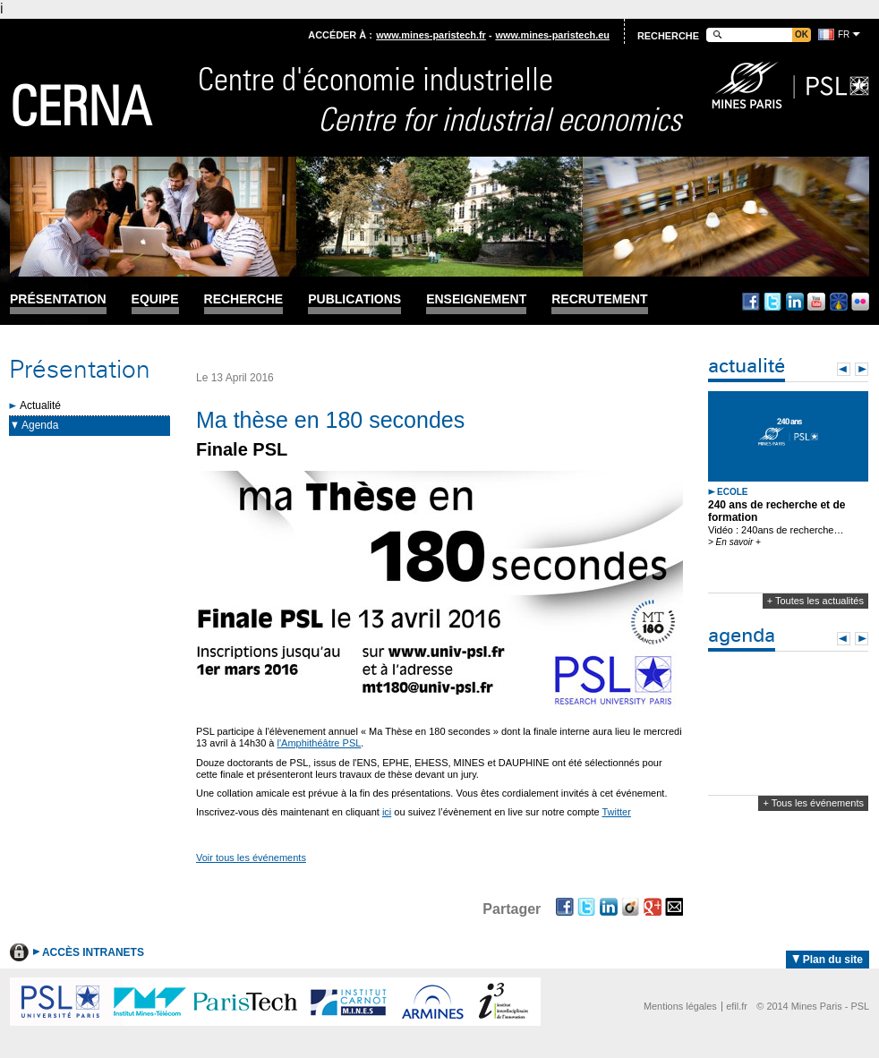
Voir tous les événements (251, 857)
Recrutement (599, 299)
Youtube (816, 302)
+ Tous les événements (813, 803)
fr (843, 34)
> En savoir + (734, 542)
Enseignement (476, 299)
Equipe (155, 299)
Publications (354, 299)
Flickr (860, 302)
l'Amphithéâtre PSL (319, 743)
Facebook (751, 302)
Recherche (244, 299)
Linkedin (795, 302)
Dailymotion (839, 302)
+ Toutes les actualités (815, 600)
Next (861, 369)
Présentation (58, 299)
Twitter (772, 302)
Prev (843, 369)
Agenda (39, 425)
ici (386, 811)
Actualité (40, 405)
